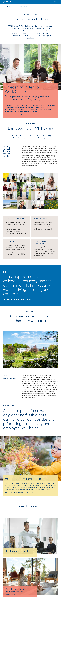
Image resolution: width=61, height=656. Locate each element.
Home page (6, 6)
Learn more (10, 554)
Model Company (11, 594)
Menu (56, 2)
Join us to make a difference (13, 115)
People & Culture (22, 6)
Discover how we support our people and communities (20, 492)
